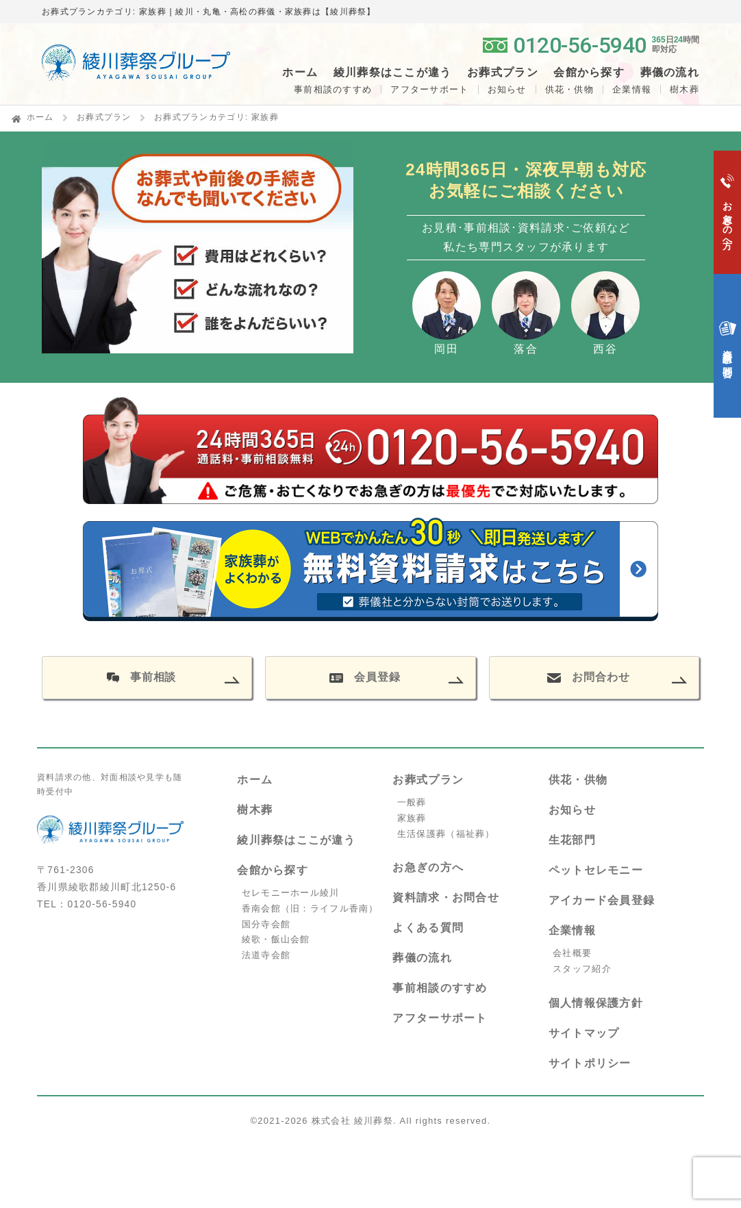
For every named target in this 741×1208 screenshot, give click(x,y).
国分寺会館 (266, 924)
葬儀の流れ (669, 72)
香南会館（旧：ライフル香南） (310, 908)
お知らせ (507, 89)
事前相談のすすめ (333, 89)
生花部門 (572, 840)
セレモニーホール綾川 (291, 893)
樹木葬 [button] (684, 89)
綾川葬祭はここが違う (296, 840)
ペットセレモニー (596, 870)
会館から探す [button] (589, 72)
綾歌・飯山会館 (276, 939)
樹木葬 (255, 810)
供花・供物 (569, 89)
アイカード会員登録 (602, 900)
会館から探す (272, 870)
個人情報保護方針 (596, 1003)
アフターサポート (429, 89)
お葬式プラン (104, 117)
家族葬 (412, 818)
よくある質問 (428, 927)
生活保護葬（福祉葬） (446, 834)
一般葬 (412, 802)
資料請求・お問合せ (445, 897)
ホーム (300, 72)
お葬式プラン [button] (502, 72)
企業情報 (631, 89)
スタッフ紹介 (582, 969)
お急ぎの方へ (428, 867)
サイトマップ (584, 1033)
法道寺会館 (266, 955)
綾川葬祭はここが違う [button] (393, 72)
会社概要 (572, 953)
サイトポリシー (590, 1063)
